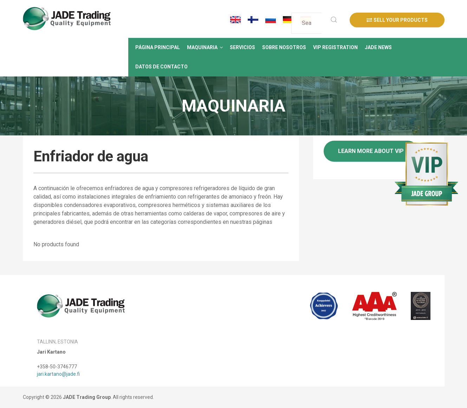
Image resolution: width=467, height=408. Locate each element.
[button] (205, 47)
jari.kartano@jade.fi (58, 374)
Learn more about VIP (371, 151)
